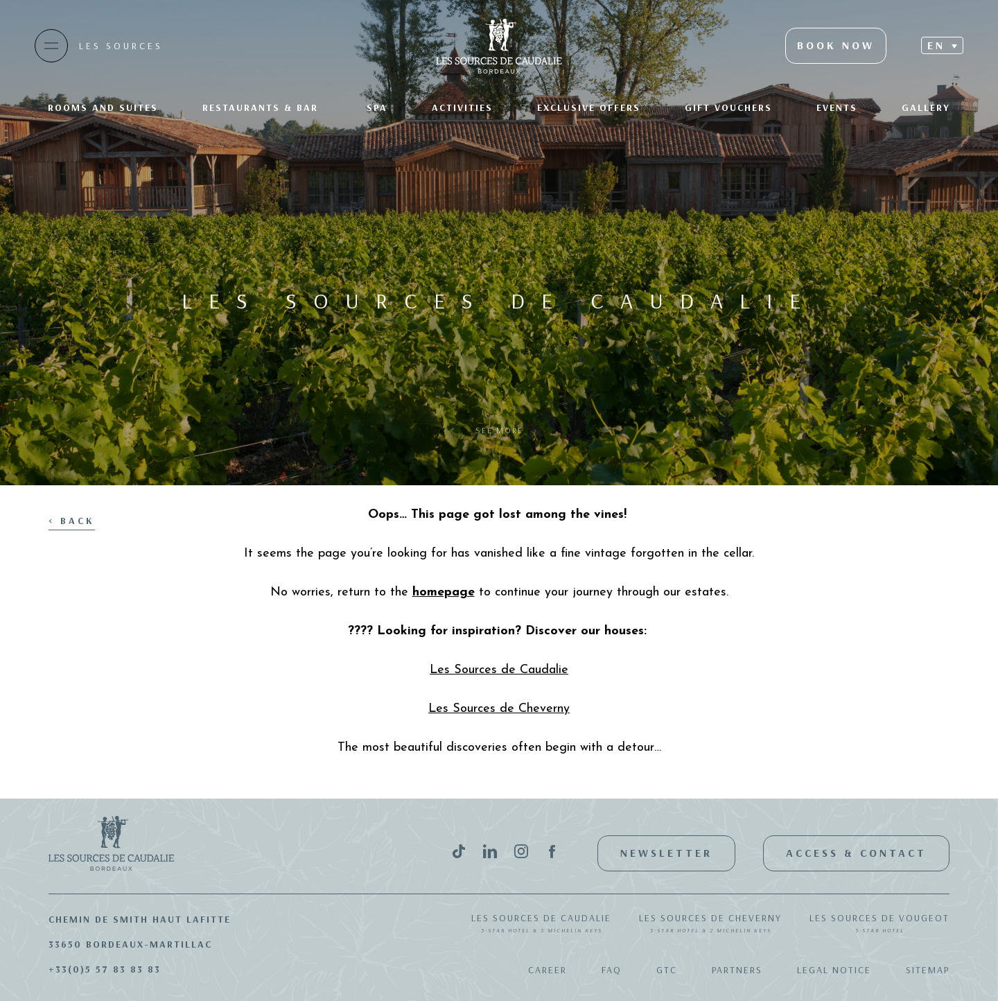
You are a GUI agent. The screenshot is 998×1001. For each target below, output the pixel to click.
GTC (666, 970)
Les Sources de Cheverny (710, 924)
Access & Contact (856, 853)
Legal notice (834, 970)
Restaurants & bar (262, 107)
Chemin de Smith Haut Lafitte (140, 919)
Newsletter (666, 853)
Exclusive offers (588, 107)
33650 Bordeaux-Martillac (130, 944)
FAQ (612, 970)
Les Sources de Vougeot (879, 924)
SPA (377, 107)
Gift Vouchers (728, 107)
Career (547, 970)
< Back (72, 520)
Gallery (926, 107)
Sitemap (927, 970)
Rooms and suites (103, 107)
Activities (462, 107)
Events (836, 107)
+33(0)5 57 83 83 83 (105, 969)
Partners (737, 970)
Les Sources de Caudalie (541, 924)
